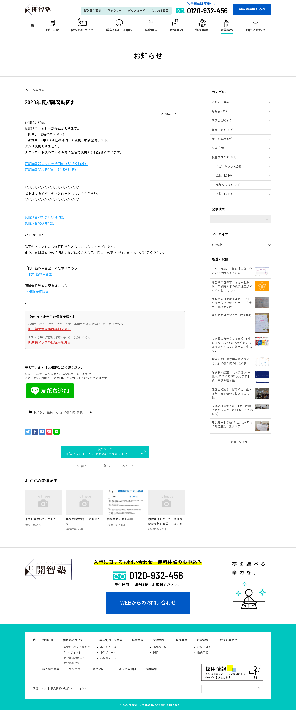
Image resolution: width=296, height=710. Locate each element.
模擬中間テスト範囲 (120, 519)
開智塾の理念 (72, 663)
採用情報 (151, 669)
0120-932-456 (156, 575)
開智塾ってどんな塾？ (77, 647)
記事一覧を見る (240, 442)
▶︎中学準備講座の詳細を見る (49, 329)
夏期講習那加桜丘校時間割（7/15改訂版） (56, 164)
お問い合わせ (255, 30)
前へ (84, 466)
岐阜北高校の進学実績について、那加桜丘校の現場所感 (230, 361)
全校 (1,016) (224, 175)
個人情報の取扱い (61, 688)
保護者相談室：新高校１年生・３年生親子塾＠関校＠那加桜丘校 (232, 393)
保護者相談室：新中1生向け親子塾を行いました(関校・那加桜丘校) (232, 410)
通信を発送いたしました (40, 519)
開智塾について (82, 30)
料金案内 (151, 30)
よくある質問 (160, 10)
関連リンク (39, 688)
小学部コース (108, 647)
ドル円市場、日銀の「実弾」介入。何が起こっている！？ (232, 271)
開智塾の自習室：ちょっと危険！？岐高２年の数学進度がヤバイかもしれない (232, 286)
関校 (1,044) (224, 194)
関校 (80, 412)
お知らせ (52, 30)
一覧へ (105, 466)
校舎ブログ (204, 647)
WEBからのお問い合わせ (148, 603)
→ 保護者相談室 (37, 292)
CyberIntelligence (167, 705)
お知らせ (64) (221, 102)
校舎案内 (176, 30)
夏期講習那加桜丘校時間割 (44, 217)
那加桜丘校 (67, 412)
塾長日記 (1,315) (223, 129)
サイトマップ (84, 688)
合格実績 (201, 30)
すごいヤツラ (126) (228, 166)
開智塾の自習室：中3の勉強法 (231, 315)
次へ (125, 466)
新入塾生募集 (92, 10)
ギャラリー (114, 10)
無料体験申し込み (252, 9)
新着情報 (227, 30)
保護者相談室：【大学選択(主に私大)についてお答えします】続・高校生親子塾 (232, 376)
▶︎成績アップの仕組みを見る (49, 342)
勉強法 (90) (219, 111)
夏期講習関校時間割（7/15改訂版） (51, 170)
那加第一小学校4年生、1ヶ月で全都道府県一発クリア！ (232, 424)
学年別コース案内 (119, 30)
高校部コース (108, 658)
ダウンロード (136, 10)
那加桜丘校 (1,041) (228, 184)
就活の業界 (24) (222, 139)
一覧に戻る (37, 90)
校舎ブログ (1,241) (224, 157)
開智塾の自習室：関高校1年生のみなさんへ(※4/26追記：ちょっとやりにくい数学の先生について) (232, 345)
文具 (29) (218, 148)
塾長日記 (52, 412)
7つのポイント (72, 652)
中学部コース (108, 652)
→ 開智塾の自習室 (38, 274)
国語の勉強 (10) (222, 120)
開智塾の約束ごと (74, 658)
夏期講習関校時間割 (39, 223)
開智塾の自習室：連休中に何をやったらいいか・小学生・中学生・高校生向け (232, 303)
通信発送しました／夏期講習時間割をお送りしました (104, 454)
